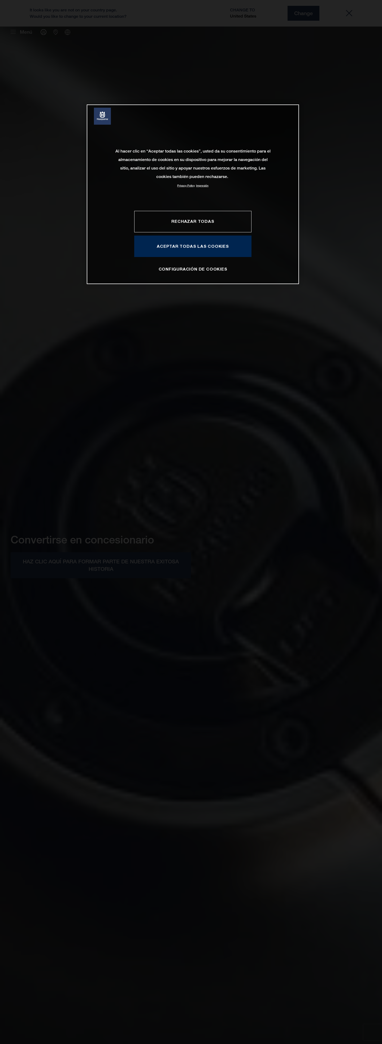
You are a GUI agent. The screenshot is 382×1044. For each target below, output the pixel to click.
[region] (193, 194)
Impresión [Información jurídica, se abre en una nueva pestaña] (202, 185)
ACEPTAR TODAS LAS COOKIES (193, 246)
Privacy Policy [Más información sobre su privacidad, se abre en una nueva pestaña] (186, 185)
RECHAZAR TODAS (192, 221)
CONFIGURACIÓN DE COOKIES (193, 269)
